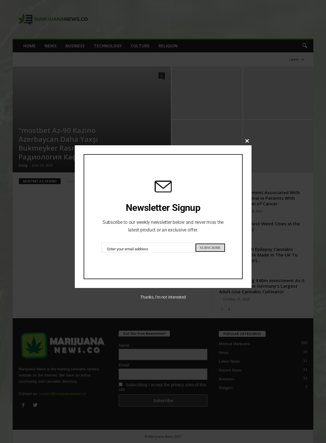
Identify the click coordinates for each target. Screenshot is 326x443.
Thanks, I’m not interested (163, 298)
